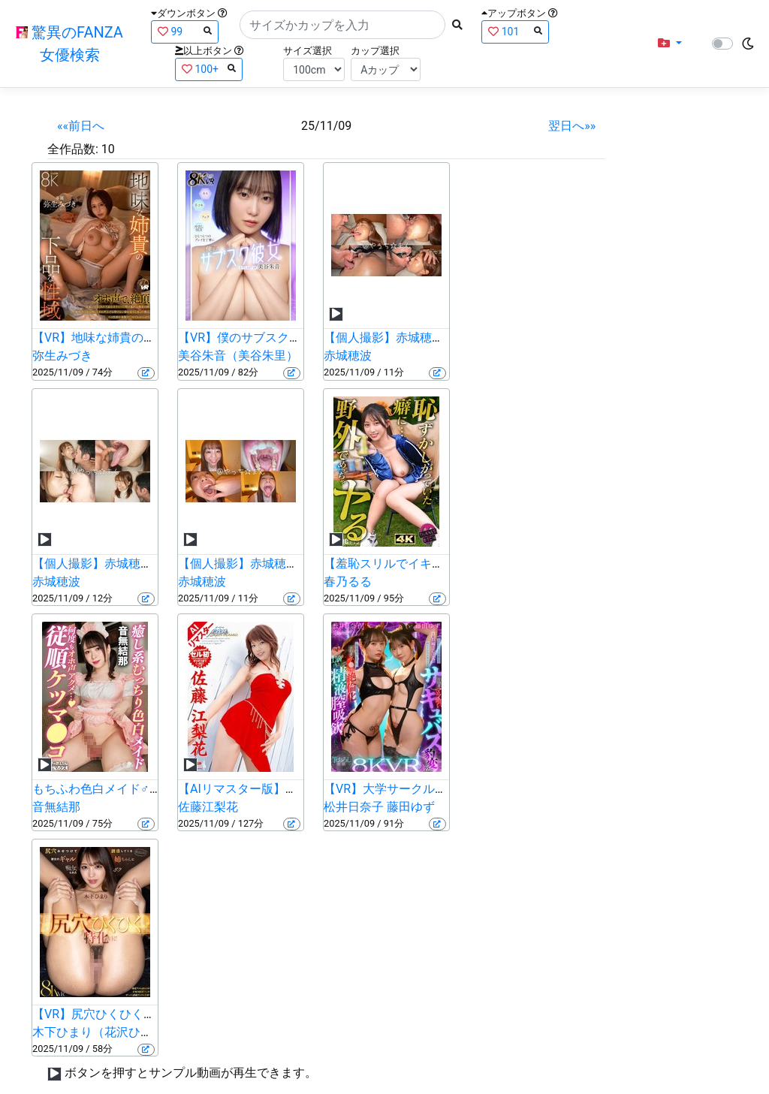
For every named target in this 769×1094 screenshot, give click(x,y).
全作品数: (72, 149)
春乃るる (348, 581)
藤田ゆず (411, 807)
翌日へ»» (572, 126)
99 (185, 31)
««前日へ (80, 126)
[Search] (342, 25)
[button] (670, 44)
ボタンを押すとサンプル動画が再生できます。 (191, 1072)
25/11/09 (326, 126)
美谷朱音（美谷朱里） (238, 355)
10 (108, 149)
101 (515, 31)
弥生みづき (62, 355)
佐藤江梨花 (208, 807)
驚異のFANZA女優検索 (69, 43)
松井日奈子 (354, 807)
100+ (209, 69)
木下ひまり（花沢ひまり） (104, 1032)
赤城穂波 (348, 355)
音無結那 (56, 807)
